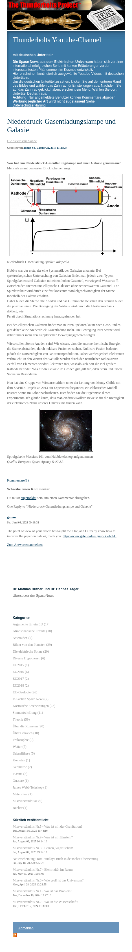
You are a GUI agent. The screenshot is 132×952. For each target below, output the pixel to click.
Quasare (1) (20, 781)
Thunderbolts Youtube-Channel (57, 40)
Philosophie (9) (23, 740)
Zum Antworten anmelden (25, 545)
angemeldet (28, 498)
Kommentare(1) (18, 480)
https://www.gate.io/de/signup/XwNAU (89, 536)
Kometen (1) (21, 760)
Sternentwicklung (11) (28, 713)
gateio (11, 517)
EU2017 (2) (21, 679)
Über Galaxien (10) (26, 733)
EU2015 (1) (21, 665)
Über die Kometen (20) (28, 726)
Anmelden (26, 928)
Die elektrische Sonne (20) (31, 651)
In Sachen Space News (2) (31, 699)
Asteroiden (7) (22, 638)
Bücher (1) (20, 808)
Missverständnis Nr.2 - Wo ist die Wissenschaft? (45, 904)
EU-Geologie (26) (25, 692)
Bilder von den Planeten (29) (32, 645)
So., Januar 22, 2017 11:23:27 (49, 147)
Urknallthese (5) (24, 753)
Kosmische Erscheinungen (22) (34, 706)
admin (27, 147)
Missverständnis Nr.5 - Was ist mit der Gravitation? (47, 828)
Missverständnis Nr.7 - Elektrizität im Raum (43, 871)
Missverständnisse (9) (27, 801)
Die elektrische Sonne (22, 141)
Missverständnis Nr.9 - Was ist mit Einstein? (43, 839)
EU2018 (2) (21, 685)
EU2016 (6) (21, 672)
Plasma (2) (20, 774)
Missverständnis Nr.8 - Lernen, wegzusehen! (43, 850)
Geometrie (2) (22, 767)
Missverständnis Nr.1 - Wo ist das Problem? (42, 893)
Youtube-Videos (90, 74)
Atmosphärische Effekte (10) (32, 631)
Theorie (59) (21, 719)
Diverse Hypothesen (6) (29, 658)
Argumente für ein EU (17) (31, 624)
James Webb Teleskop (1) (30, 787)
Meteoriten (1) (22, 794)
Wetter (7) (20, 747)
